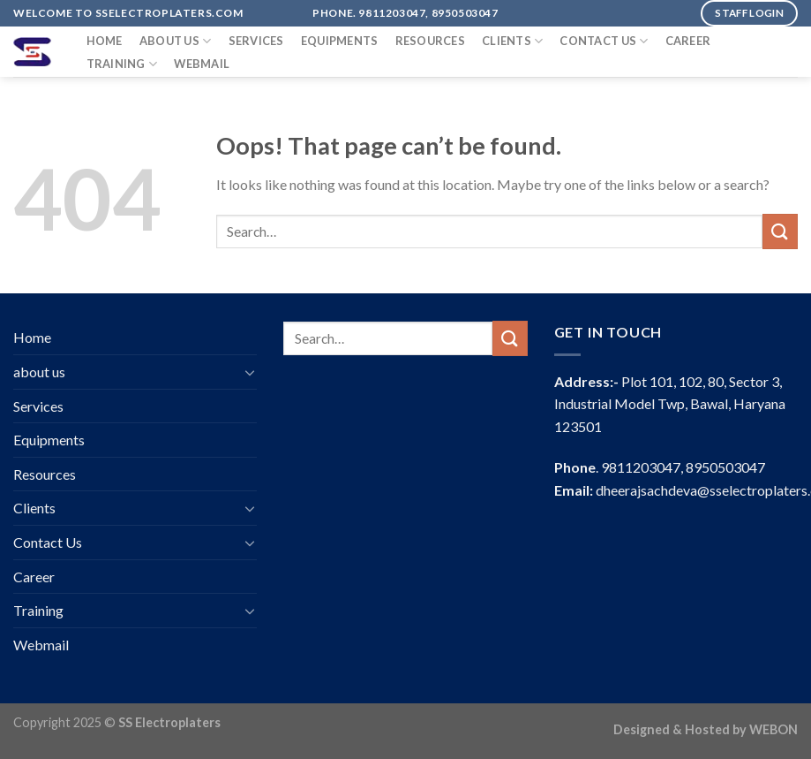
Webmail (201, 64)
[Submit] (780, 231)
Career (688, 41)
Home (104, 41)
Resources (430, 41)
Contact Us (603, 41)
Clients (512, 41)
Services (256, 41)
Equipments (340, 41)
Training (122, 64)
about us (175, 41)
